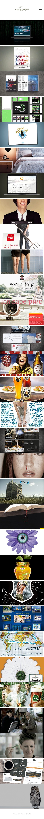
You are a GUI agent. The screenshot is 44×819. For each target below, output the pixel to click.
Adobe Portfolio (26, 814)
